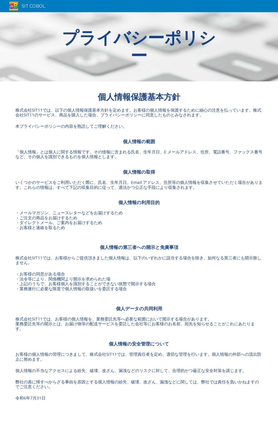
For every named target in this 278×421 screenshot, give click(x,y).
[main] (139, 46)
